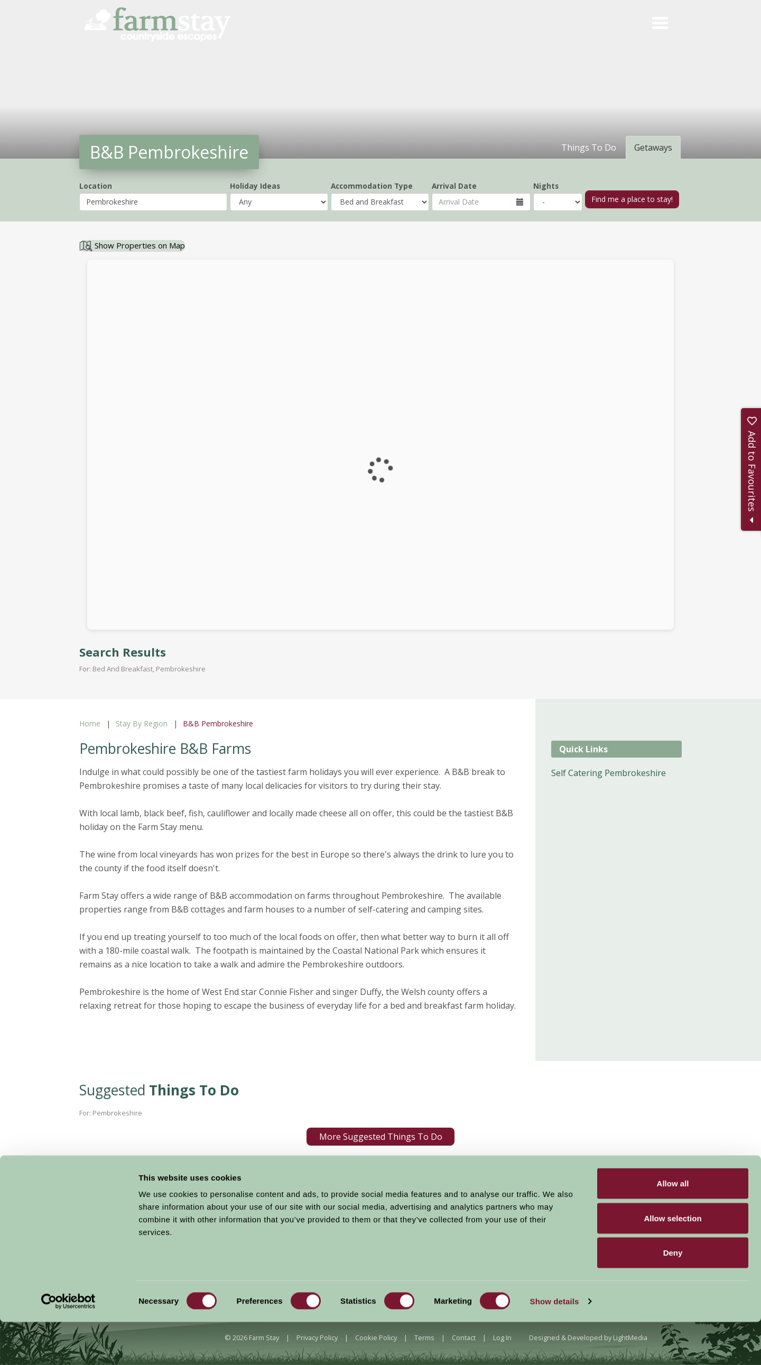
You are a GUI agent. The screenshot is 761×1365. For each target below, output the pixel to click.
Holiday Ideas (255, 186)
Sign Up (718, 1182)
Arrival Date (454, 186)
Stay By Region (142, 723)
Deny (673, 1295)
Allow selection (672, 1261)
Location (95, 186)
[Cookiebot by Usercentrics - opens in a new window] (68, 1344)
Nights (546, 186)
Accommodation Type (372, 186)
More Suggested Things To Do (380, 1136)
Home (89, 723)
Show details (554, 1344)
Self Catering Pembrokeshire (608, 773)
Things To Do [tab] (588, 147)
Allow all (673, 1226)
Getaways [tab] (653, 147)
